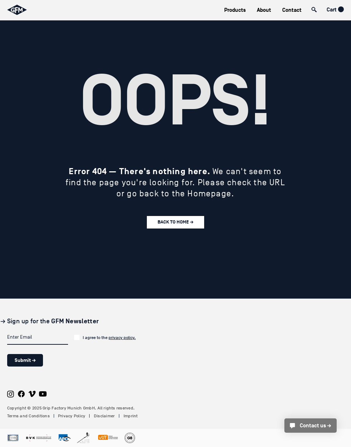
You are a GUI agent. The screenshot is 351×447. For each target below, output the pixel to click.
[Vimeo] (32, 393)
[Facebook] (21, 393)
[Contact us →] (310, 425)
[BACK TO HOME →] (175, 222)
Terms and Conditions (28, 415)
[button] (234, 10)
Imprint (131, 415)
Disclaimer (104, 415)
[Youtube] (42, 393)
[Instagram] (10, 393)
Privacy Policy (71, 415)
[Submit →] (25, 360)
